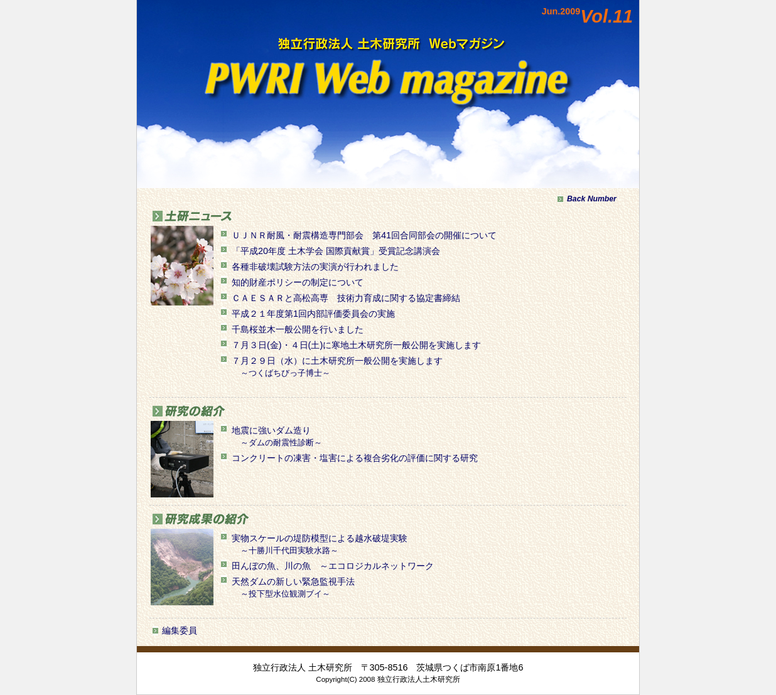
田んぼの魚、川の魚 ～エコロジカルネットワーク (333, 566)
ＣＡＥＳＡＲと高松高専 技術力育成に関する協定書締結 (346, 298)
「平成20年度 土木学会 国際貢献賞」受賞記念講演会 (336, 251)
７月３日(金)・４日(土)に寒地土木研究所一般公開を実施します (356, 345)
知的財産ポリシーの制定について (298, 282)
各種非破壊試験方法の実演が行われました (315, 267)
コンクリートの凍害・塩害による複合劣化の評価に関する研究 (355, 458)
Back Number (592, 198)
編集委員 (179, 630)
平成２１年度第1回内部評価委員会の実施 (313, 314)
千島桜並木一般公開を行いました (298, 329)
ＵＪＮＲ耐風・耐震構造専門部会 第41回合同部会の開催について (364, 235)
